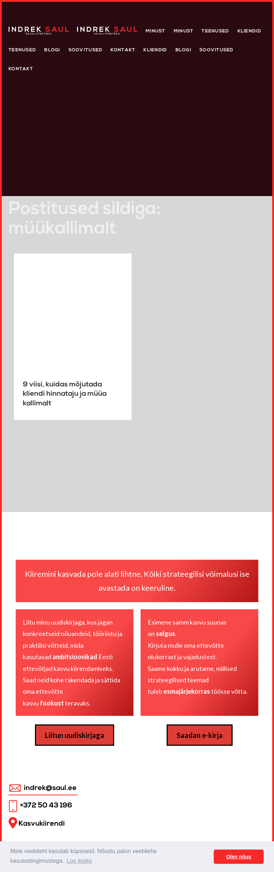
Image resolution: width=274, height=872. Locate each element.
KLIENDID (155, 50)
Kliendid (249, 31)
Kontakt (123, 50)
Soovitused (85, 50)
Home (16, 28)
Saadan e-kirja (200, 735)
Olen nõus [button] (238, 857)
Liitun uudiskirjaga (74, 735)
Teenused (215, 31)
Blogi (52, 50)
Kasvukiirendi (37, 823)
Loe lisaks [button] (79, 861)
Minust (156, 31)
